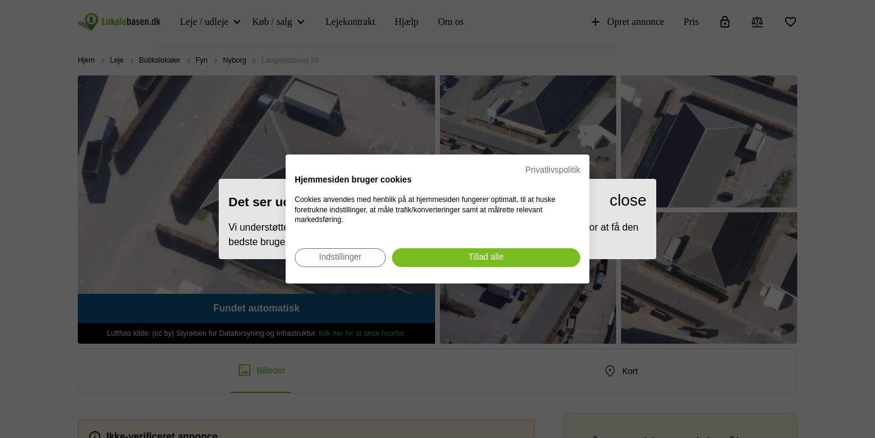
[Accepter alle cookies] (486, 257)
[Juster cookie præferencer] (340, 257)
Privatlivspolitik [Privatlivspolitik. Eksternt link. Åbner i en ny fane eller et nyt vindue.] (553, 170)
